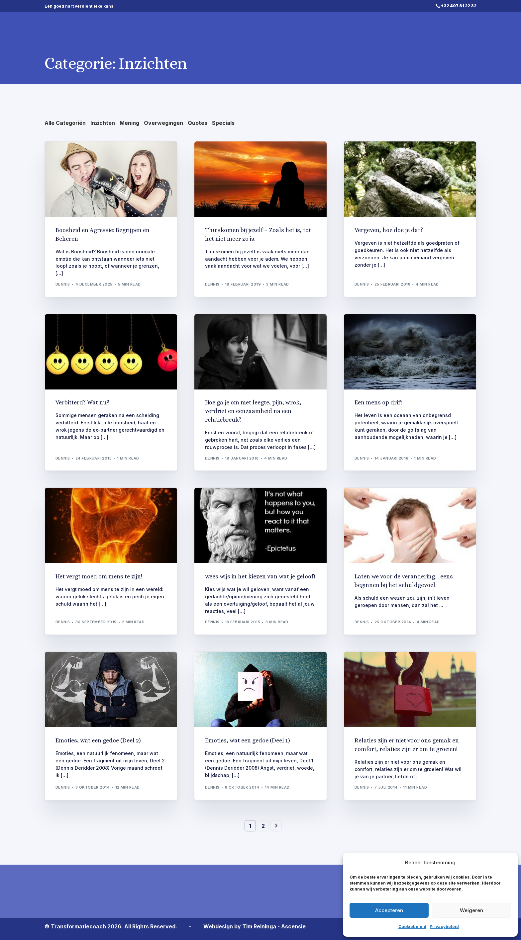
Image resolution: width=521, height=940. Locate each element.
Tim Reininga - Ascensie (274, 926)
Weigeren (471, 910)
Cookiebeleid (412, 926)
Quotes (197, 123)
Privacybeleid (444, 926)
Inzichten (102, 123)
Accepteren (389, 910)
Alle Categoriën (65, 123)
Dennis (62, 284)
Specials (223, 123)
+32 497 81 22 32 (458, 6)
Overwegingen (163, 123)
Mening (129, 123)
